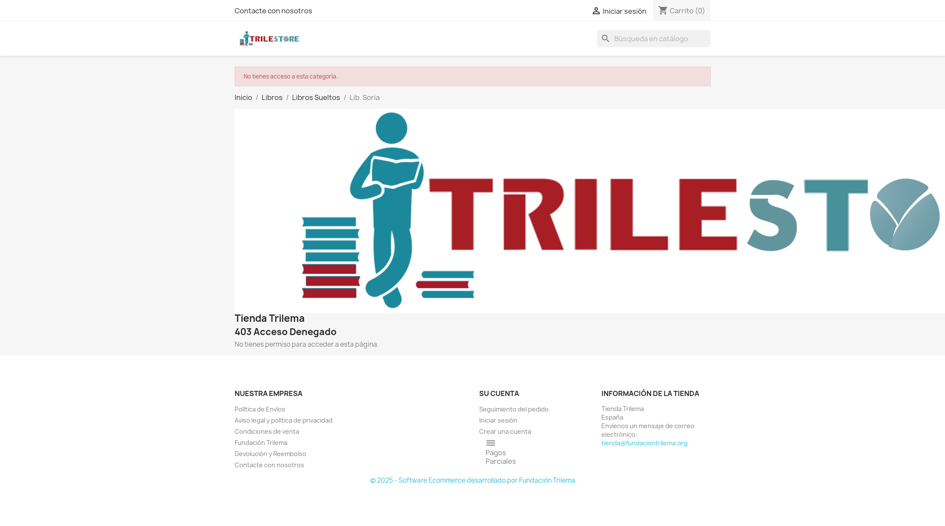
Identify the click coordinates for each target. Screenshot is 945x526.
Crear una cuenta (505, 431)
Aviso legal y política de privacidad (283, 420)
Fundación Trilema (261, 442)
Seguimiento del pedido (514, 409)
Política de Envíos (260, 409)
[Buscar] (653, 38)
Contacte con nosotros (273, 10)
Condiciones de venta (267, 431)
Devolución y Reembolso (270, 454)
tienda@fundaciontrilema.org (644, 443)
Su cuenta (499, 393)
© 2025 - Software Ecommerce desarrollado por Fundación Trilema (472, 480)
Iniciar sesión (498, 420)
